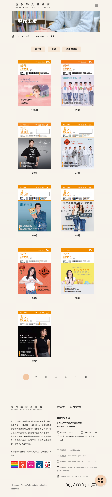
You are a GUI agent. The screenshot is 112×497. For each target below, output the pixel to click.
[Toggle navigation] (96, 5)
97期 (77, 172)
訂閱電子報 (75, 407)
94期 (34, 298)
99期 (77, 110)
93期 (77, 298)
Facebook (78, 485)
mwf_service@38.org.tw (77, 456)
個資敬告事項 (63, 418)
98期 (34, 172)
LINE (68, 485)
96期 (34, 235)
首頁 (13, 36)
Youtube (84, 485)
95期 (77, 235)
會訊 (54, 49)
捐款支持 (100, 480)
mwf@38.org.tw (74, 450)
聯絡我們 (61, 407)
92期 (34, 361)
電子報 (38, 49)
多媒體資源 (71, 49)
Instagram (73, 485)
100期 (34, 110)
